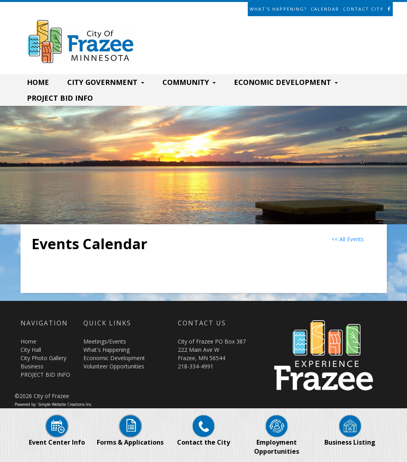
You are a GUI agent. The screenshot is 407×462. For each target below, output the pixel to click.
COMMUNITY (189, 82)
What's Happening (106, 349)
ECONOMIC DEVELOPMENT (286, 82)
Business (32, 366)
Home (28, 341)
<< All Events (348, 239)
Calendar (325, 9)
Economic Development (114, 358)
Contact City (363, 9)
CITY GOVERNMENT (105, 82)
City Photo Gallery (43, 358)
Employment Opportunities (276, 438)
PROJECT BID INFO (60, 98)
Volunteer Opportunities (113, 366)
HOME (38, 82)
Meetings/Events (104, 341)
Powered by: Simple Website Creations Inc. (53, 404)
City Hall (31, 349)
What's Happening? (278, 9)
